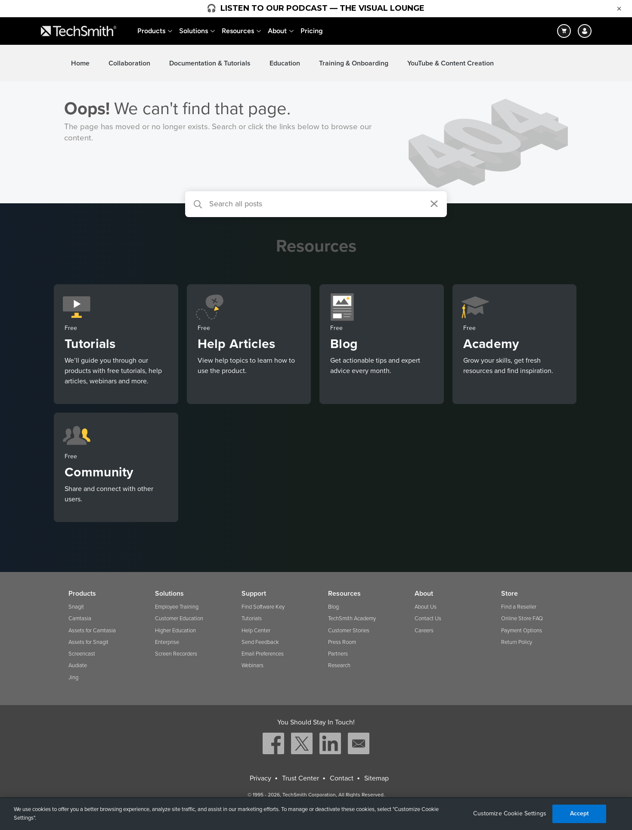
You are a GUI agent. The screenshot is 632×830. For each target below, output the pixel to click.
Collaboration (129, 63)
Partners (338, 653)
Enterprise (167, 642)
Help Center (256, 630)
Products (151, 31)
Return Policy (516, 642)
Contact (341, 778)
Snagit (76, 606)
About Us (426, 606)
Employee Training (176, 606)
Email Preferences (263, 653)
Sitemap (376, 778)
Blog (333, 606)
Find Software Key (263, 606)
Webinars (252, 665)
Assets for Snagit (88, 642)
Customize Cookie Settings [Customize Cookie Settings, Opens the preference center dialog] (509, 814)
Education (285, 63)
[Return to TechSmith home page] (78, 31)
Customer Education (179, 618)
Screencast (81, 653)
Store (509, 593)
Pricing (312, 31)
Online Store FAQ (522, 618)
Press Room (342, 642)
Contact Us (428, 618)
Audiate (77, 665)
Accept (579, 813)
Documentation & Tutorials (210, 63)
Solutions (193, 31)
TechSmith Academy (352, 618)
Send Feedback (260, 642)
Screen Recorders (176, 653)
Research (339, 665)
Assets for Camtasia (92, 630)
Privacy (260, 778)
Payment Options (521, 630)
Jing (73, 677)
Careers (424, 630)
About (277, 31)
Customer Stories (348, 630)
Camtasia (79, 618)
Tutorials (252, 618)
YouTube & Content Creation (450, 63)
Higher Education (175, 630)
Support (254, 593)
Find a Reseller (518, 606)
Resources (238, 31)
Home (80, 63)
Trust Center (300, 778)
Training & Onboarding (353, 63)
